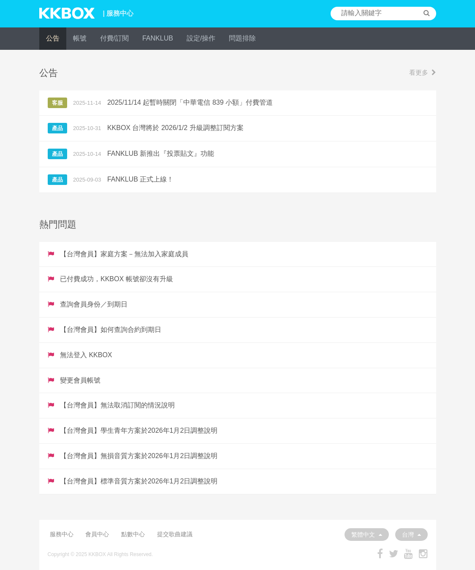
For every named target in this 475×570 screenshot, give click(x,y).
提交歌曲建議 (175, 534)
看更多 (422, 72)
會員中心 (97, 534)
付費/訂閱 (114, 38)
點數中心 (133, 534)
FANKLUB (157, 38)
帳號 (80, 38)
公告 (53, 38)
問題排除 (242, 38)
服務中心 (61, 534)
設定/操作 (201, 38)
